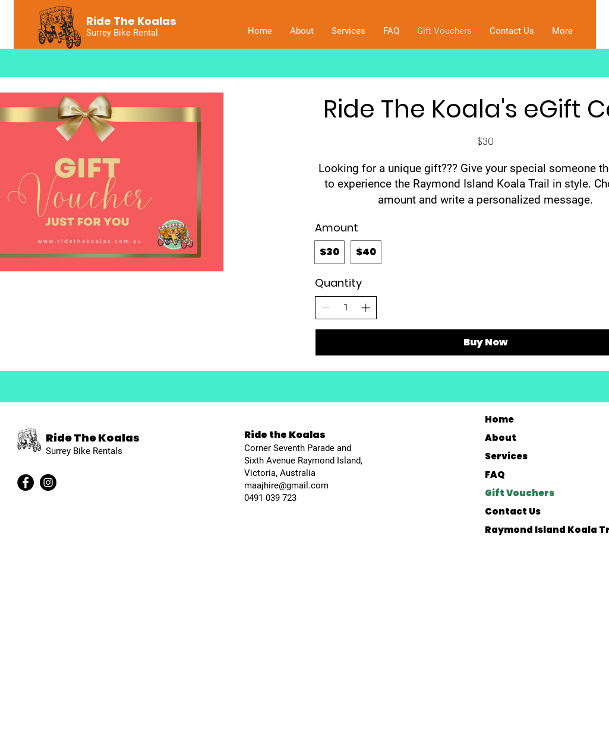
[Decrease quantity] (326, 308)
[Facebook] (25, 482)
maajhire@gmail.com (286, 485)
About (500, 437)
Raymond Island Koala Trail (540, 529)
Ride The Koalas (93, 437)
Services (506, 456)
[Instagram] (48, 482)
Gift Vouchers (519, 493)
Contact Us (513, 511)
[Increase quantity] (366, 308)
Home (499, 419)
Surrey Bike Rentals (84, 451)
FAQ (495, 474)
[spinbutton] (345, 307)
